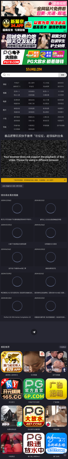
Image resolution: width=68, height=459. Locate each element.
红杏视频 (17, 129)
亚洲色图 (31, 108)
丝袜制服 (31, 95)
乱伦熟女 (46, 103)
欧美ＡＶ (46, 91)
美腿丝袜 (17, 112)
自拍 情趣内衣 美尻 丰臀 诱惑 (12, 186)
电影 (4, 101)
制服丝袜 (17, 103)
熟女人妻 (17, 95)
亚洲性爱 (17, 100)
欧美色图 (46, 108)
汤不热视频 (60, 125)
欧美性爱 (61, 100)
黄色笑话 (46, 121)
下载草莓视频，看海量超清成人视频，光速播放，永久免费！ (40, 180)
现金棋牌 (46, 86)
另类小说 (31, 121)
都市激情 (17, 117)
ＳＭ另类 (61, 95)
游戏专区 (61, 83)
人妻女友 (46, 117)
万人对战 (46, 83)
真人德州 (31, 83)
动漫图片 (61, 108)
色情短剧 (31, 129)
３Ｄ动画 (61, 91)
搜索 (62, 75)
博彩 (4, 84)
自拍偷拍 (31, 91)
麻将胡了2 (16, 86)
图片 (4, 110)
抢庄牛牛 (61, 86)
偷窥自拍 (17, 108)
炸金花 (31, 86)
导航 (4, 127)
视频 (4, 93)
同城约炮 (17, 125)
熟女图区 (46, 112)
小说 (4, 118)
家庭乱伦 (31, 117)
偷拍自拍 (31, 100)
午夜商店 (31, 125)
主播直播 (46, 95)
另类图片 (61, 112)
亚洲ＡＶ (17, 91)
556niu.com (34, 69)
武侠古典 (61, 117)
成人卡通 (46, 100)
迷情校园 (17, 121)
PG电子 (16, 83)
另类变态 (61, 103)
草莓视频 (46, 125)
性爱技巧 (61, 121)
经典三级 (31, 103)
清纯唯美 (31, 112)
